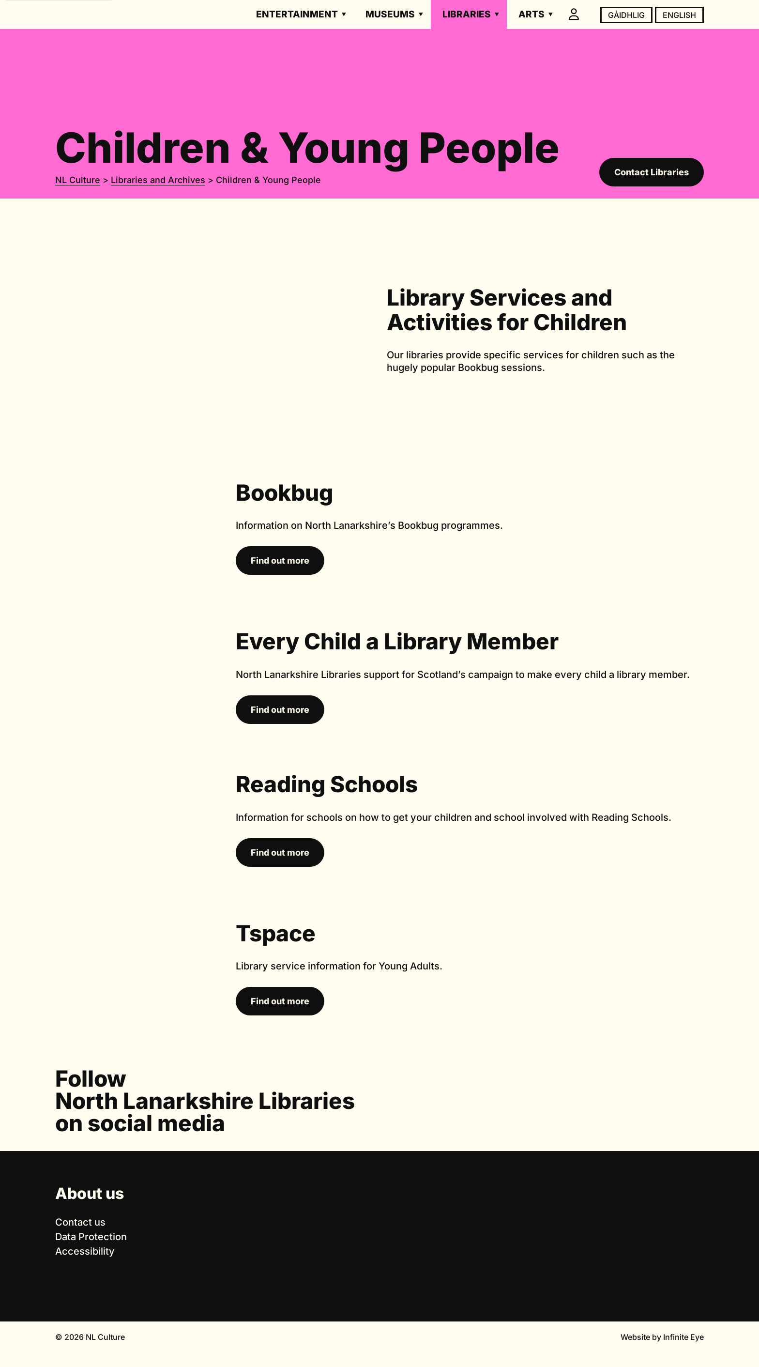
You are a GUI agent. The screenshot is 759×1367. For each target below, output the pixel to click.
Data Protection (91, 1237)
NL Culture (77, 180)
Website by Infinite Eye (662, 1337)
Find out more (280, 560)
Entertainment (297, 14)
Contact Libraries (651, 172)
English (679, 15)
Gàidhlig (626, 15)
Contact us (80, 1222)
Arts (531, 14)
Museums (390, 14)
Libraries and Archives (158, 180)
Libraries (466, 14)
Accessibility (85, 1251)
